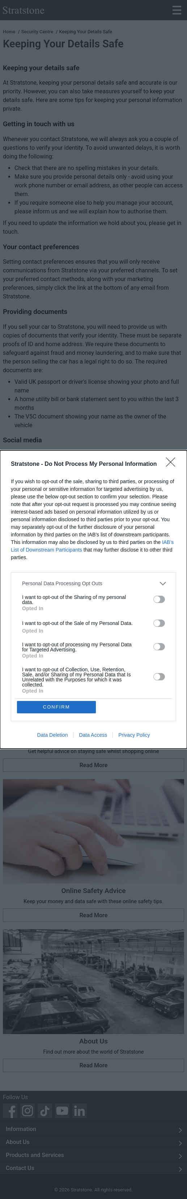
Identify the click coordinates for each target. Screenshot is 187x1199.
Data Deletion (52, 735)
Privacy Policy (134, 735)
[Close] (173, 464)
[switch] (159, 599)
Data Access (93, 735)
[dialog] (93, 599)
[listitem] (93, 583)
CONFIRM (56, 707)
